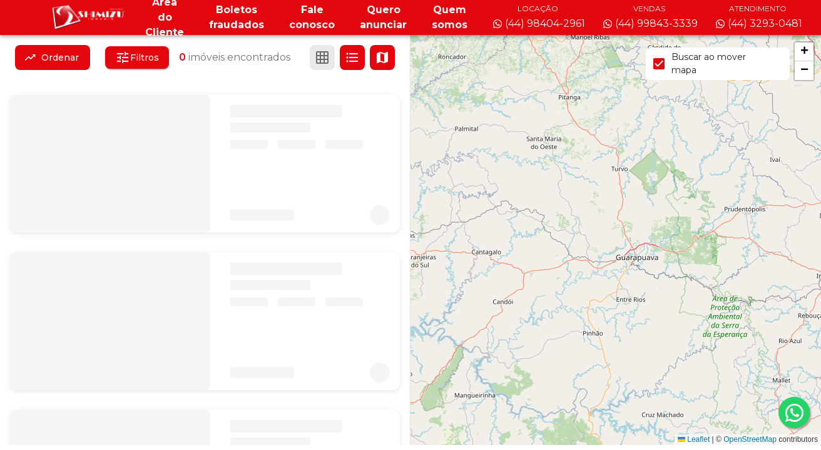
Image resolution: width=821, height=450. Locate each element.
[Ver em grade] (322, 57)
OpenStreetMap (750, 439)
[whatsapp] (794, 412)
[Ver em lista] (352, 57)
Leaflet (694, 439)
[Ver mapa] (382, 57)
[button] (804, 51)
